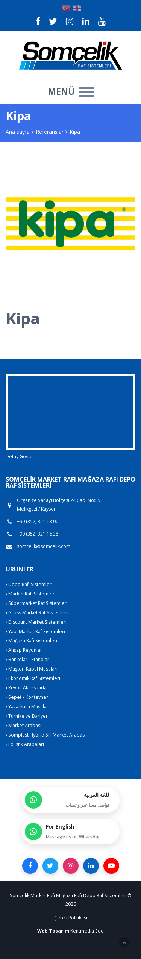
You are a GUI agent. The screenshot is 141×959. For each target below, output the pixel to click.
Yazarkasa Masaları (28, 706)
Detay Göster (20, 456)
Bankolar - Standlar (27, 659)
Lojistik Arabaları (25, 744)
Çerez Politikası (70, 918)
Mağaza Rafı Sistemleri (31, 640)
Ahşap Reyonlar (24, 650)
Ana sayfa (18, 131)
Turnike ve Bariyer (27, 716)
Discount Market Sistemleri (36, 622)
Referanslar (50, 131)
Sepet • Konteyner (27, 697)
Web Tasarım (53, 931)
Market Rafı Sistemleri (31, 594)
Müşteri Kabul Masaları (32, 669)
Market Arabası (23, 725)
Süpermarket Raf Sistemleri (37, 603)
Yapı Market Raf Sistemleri (35, 631)
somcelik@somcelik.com (43, 546)
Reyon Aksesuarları (28, 687)
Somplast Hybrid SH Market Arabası (46, 735)
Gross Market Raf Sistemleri (37, 612)
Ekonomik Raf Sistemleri (33, 678)
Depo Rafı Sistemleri (29, 584)
